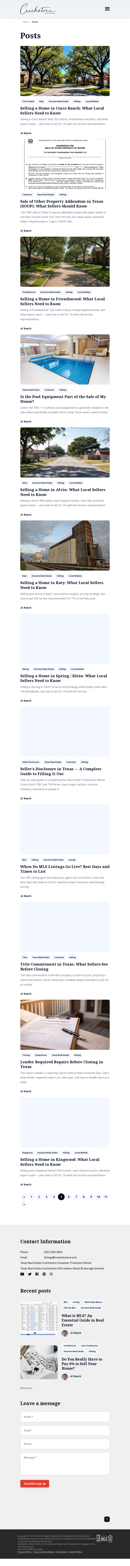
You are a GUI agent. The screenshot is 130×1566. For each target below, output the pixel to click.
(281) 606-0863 (53, 1252)
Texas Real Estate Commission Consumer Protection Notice (55, 1263)
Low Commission (89, 1345)
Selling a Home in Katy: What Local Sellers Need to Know (61, 585)
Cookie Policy (75, 1552)
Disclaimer (62, 1552)
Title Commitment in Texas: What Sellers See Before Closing (64, 966)
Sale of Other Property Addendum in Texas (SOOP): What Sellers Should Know (61, 204)
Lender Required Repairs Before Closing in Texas (61, 1064)
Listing (72, 859)
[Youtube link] (22, 1274)
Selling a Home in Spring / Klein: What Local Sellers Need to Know (63, 678)
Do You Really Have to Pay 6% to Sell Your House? (82, 1364)
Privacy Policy (24, 1552)
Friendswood (28, 292)
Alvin (24, 482)
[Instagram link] (51, 1274)
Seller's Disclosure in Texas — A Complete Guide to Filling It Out (60, 771)
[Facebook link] (37, 1274)
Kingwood (27, 1152)
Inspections (41, 1055)
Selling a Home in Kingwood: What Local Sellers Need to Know (60, 1162)
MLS (24, 859)
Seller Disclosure (30, 762)
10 (98, 1197)
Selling (77, 101)
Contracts (27, 194)
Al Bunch (25, 133)
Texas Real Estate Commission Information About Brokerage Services (62, 1268)
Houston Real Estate (59, 101)
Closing (26, 1055)
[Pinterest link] (44, 1274)
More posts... (27, 1388)
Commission (70, 1345)
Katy (41, 101)
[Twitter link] (29, 1274)
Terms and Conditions (44, 1552)
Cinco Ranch (28, 101)
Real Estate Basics (93, 1302)
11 (105, 1197)
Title (24, 957)
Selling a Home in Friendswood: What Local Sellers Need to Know (62, 301)
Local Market (92, 101)
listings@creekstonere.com (60, 1257)
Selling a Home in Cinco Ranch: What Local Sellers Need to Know (62, 110)
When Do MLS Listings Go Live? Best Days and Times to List (65, 869)
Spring (25, 669)
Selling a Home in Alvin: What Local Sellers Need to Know (62, 492)
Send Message (33, 1483)
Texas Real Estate (45, 194)
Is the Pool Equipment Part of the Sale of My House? (63, 399)
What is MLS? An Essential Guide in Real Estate (83, 1320)
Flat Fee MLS (70, 1307)
